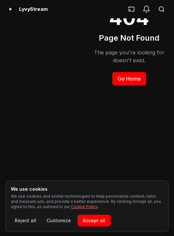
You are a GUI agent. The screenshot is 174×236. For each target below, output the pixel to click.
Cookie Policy (84, 206)
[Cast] (131, 9)
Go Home (129, 78)
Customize (59, 220)
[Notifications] (146, 9)
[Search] (161, 9)
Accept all (94, 220)
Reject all (25, 220)
